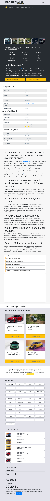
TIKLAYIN (39, 167)
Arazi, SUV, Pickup (29, 103)
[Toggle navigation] (43, 2)
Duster (21, 69)
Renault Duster (27, 161)
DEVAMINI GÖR (30, 389)
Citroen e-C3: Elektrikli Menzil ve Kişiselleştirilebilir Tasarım (18, 270)
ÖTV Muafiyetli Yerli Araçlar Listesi (13, 264)
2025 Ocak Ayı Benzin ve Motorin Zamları (14, 261)
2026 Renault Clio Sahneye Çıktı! (13, 258)
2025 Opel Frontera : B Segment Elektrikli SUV (15, 267)
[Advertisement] (25, 288)
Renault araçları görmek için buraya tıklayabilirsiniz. (28, 173)
